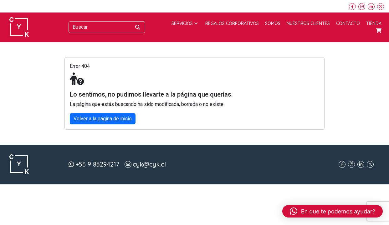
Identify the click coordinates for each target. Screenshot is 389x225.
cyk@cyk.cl (149, 164)
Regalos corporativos (232, 23)
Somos (272, 23)
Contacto (348, 23)
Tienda (373, 23)
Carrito (378, 30)
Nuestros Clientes (308, 23)
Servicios (184, 23)
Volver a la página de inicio (103, 119)
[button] (332, 211)
